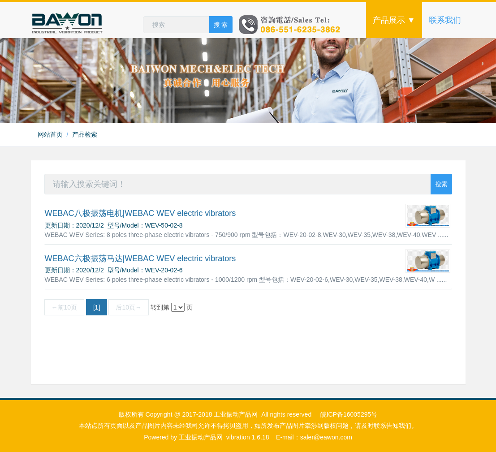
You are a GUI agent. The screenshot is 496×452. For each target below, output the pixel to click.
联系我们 (445, 20)
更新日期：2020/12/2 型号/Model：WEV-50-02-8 (114, 225)
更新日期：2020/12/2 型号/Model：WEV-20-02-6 (114, 270)
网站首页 (50, 134)
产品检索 (84, 134)
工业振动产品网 (201, 437)
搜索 (441, 184)
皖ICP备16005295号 (349, 414)
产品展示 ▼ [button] (394, 20)
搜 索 (221, 24)
